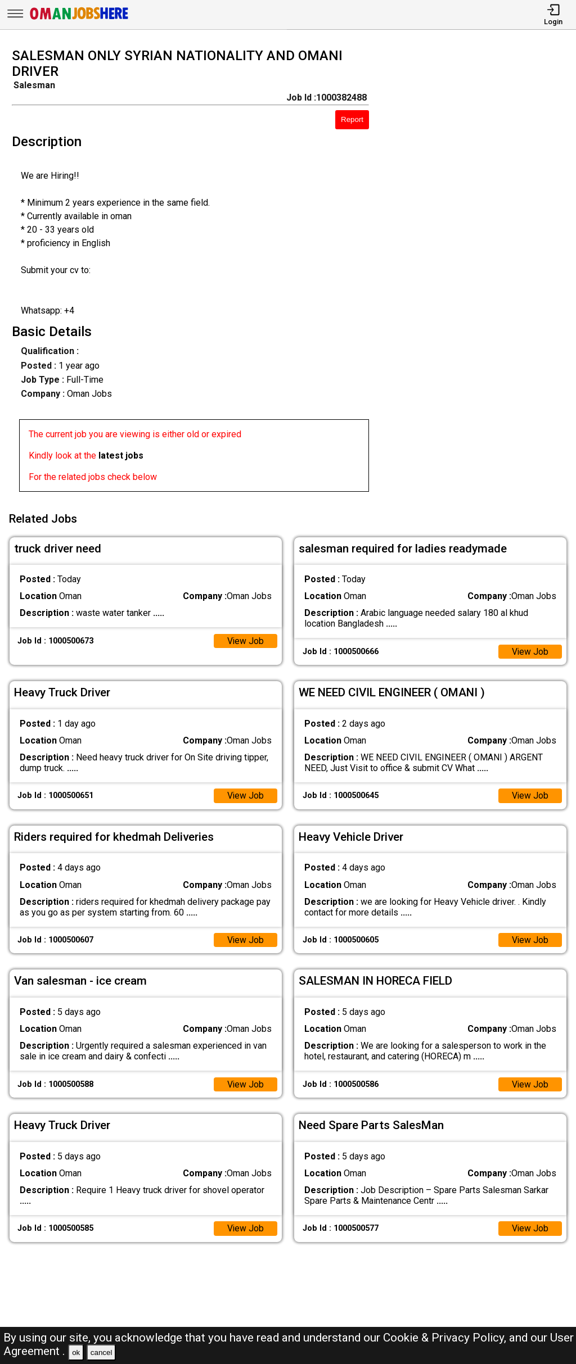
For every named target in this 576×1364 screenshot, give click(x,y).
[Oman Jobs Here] (79, 19)
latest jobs (120, 455)
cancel (101, 1352)
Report (352, 119)
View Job (245, 639)
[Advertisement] (479, 273)
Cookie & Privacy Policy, (446, 1337)
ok (76, 1352)
